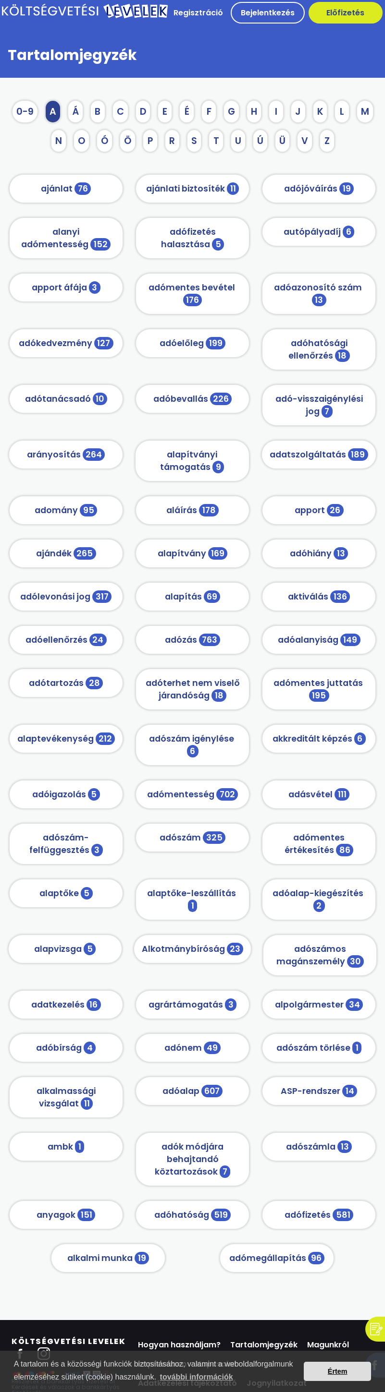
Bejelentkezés (268, 12)
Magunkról (328, 1344)
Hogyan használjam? (179, 1344)
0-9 (25, 111)
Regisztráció (198, 12)
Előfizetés (345, 12)
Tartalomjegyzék (264, 1344)
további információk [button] (196, 1377)
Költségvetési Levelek (69, 1341)
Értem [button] (338, 1371)
